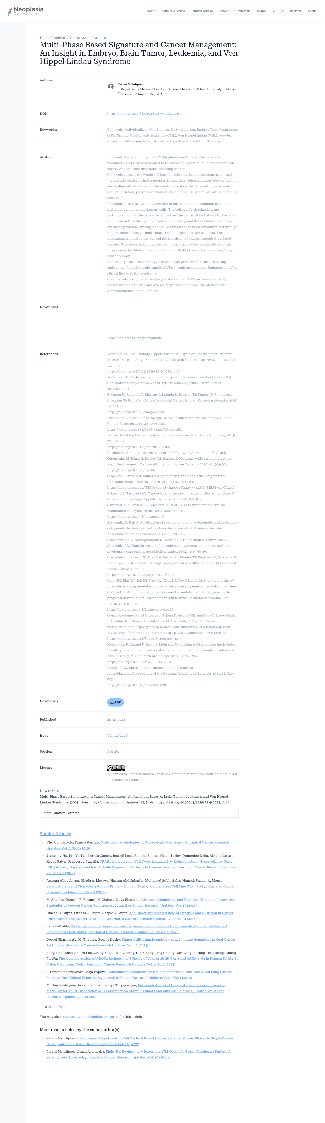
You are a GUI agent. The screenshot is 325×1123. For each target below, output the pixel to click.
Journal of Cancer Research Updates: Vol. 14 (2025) (156, 905)
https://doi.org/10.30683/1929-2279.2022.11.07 (143, 371)
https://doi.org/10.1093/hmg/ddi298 (135, 412)
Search (262, 10)
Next (62, 1007)
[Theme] (282, 10)
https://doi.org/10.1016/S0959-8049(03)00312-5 (144, 639)
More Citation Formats (61, 813)
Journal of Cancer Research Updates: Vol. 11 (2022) (98, 1044)
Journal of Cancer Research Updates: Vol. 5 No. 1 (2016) (147, 978)
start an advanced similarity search (90, 1017)
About (224, 10)
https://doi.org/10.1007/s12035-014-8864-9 (141, 662)
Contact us (242, 10)
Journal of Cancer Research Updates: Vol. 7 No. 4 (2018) (151, 919)
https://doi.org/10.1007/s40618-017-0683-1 (141, 575)
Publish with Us (202, 10)
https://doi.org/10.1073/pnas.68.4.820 (136, 685)
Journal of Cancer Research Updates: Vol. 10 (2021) (128, 1057)
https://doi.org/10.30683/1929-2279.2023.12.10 (143, 114)
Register (295, 10)
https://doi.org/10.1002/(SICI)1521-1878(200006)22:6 (148, 487)
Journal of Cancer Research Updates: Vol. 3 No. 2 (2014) (130, 964)
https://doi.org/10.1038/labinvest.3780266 (140, 610)
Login (312, 10)
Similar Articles (55, 833)
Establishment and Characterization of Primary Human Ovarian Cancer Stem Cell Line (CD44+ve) (125, 886)
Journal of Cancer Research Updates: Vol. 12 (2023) (107, 945)
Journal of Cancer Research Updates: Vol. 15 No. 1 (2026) (134, 932)
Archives (59, 38)
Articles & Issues (173, 10)
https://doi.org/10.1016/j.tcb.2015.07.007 (139, 447)
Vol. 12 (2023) (80, 38)
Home (151, 10)
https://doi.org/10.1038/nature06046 (135, 517)
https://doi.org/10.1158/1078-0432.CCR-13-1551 (145, 429)
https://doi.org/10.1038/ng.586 (131, 470)
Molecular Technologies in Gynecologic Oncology (142, 842)
